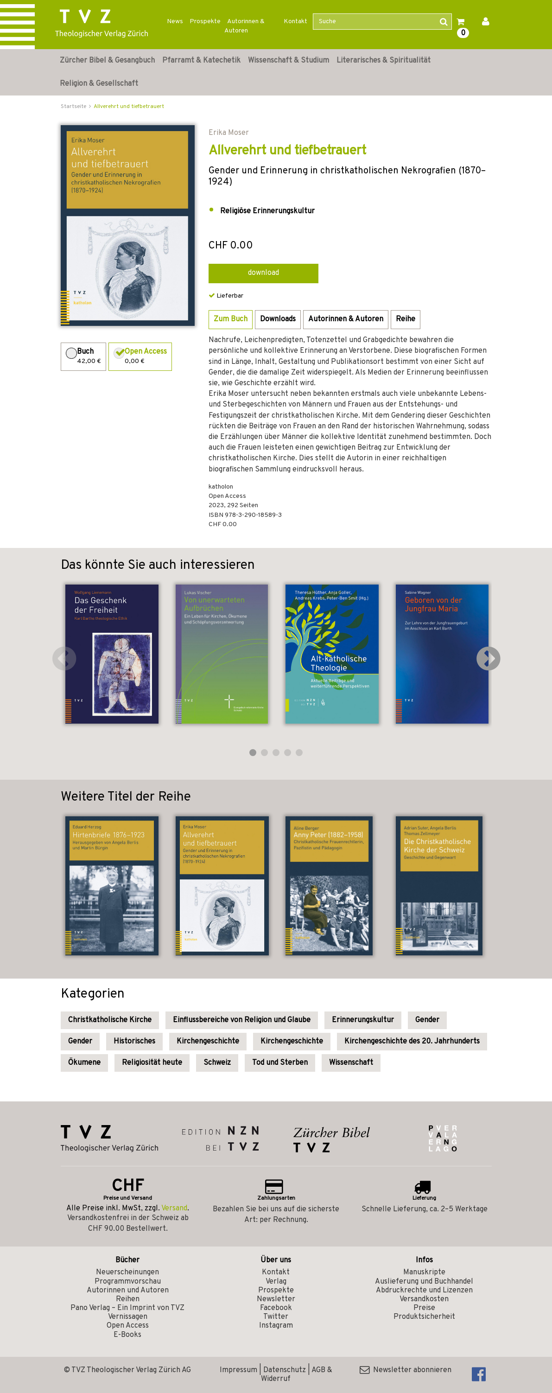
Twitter (275, 1317)
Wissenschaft (351, 1063)
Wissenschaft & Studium (288, 60)
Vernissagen (127, 1317)
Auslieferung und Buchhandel (424, 1281)
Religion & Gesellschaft (99, 84)
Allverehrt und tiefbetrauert (129, 106)
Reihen (128, 1299)
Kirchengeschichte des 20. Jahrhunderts (412, 1041)
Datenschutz (284, 1370)
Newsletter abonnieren (405, 1370)
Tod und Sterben (280, 1063)
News (175, 21)
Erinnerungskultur (363, 1020)
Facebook (276, 1308)
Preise (424, 1308)
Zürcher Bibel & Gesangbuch (107, 60)
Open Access (128, 1325)
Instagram (276, 1325)
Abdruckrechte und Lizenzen (424, 1290)
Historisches (134, 1041)
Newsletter (276, 1299)
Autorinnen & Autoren (244, 26)
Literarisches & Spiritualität (383, 60)
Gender (427, 1020)
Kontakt (295, 21)
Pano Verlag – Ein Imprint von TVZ (127, 1308)
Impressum (238, 1370)
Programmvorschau (128, 1281)
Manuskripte (424, 1272)
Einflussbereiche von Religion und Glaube (242, 1020)
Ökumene (84, 1063)
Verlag (276, 1281)
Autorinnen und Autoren (128, 1290)
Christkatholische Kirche (110, 1020)
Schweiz (217, 1063)
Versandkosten (424, 1299)
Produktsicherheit (424, 1317)
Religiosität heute (152, 1063)
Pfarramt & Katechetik (201, 60)
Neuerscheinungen (127, 1272)
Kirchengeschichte (208, 1041)
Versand (174, 1208)
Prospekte (205, 21)
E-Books (127, 1335)
